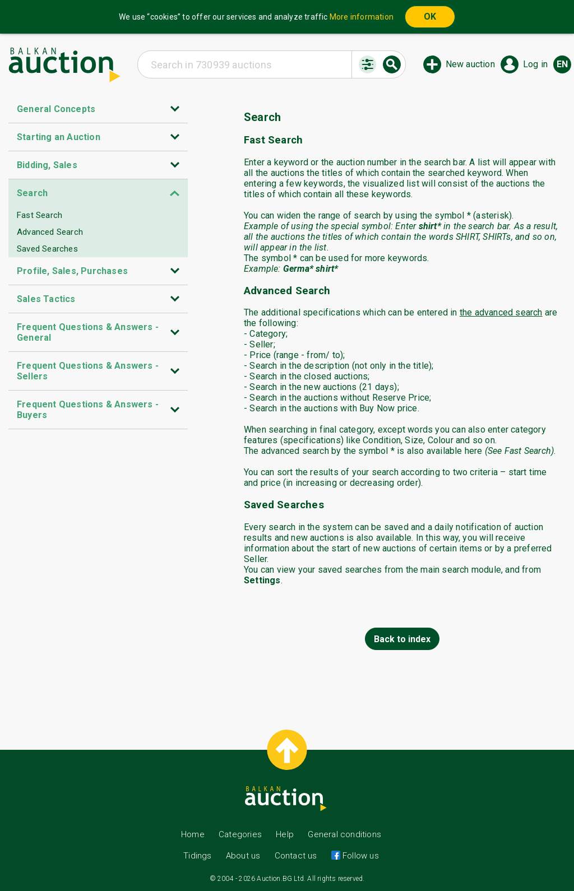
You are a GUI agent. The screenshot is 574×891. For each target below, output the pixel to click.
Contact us (296, 856)
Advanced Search (50, 232)
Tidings (197, 856)
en (562, 64)
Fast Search (39, 215)
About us (243, 856)
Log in (535, 64)
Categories (240, 834)
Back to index (402, 639)
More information (362, 16)
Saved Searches (47, 249)
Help (285, 834)
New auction (470, 64)
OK (430, 16)
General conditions (344, 834)
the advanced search (501, 312)
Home (193, 834)
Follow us (359, 856)
